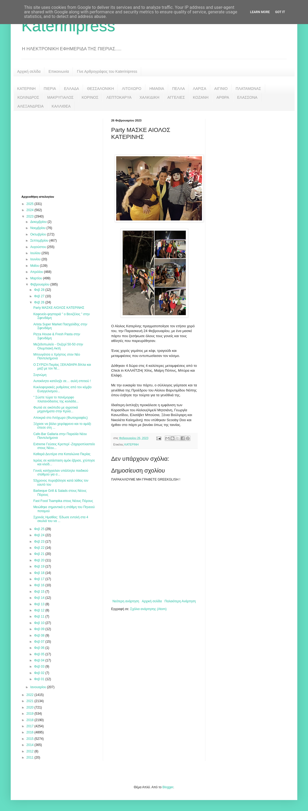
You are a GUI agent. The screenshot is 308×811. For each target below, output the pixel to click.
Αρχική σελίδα (28, 71)
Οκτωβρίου (38, 234)
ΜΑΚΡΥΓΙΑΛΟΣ (60, 97)
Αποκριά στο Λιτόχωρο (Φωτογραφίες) (60, 418)
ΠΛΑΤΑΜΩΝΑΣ (248, 88)
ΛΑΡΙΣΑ (199, 88)
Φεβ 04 (39, 660)
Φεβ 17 (39, 579)
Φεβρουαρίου (40, 284)
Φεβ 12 (39, 610)
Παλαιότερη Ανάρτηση (180, 601)
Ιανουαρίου (38, 687)
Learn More (260, 12)
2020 (31, 707)
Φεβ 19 (39, 566)
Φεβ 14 (39, 598)
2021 (31, 701)
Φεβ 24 (39, 535)
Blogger (167, 787)
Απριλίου (37, 272)
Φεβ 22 (39, 548)
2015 (31, 739)
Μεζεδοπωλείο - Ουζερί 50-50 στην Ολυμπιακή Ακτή (58, 346)
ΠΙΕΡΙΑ (50, 88)
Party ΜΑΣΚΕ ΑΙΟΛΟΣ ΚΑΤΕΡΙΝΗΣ (58, 308)
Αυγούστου (38, 247)
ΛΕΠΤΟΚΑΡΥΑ (119, 97)
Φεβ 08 (39, 635)
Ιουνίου (36, 259)
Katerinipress (68, 26)
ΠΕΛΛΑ (178, 88)
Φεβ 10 (39, 623)
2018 (31, 720)
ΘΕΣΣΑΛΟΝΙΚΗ (100, 88)
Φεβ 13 (39, 604)
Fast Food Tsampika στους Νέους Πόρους (63, 501)
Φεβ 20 (39, 560)
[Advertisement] (61, 152)
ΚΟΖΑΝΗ (200, 97)
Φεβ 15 (39, 591)
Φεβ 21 (39, 554)
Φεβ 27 (39, 296)
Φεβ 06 (39, 648)
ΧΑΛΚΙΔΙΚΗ (149, 97)
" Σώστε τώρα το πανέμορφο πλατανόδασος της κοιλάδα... (55, 399)
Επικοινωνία (58, 71)
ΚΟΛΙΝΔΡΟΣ (28, 97)
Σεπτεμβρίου (39, 240)
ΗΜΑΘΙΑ (156, 88)
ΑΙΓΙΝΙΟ (221, 88)
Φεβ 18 (39, 573)
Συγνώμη (39, 375)
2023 (31, 216)
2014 (31, 745)
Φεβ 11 (39, 616)
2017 (31, 726)
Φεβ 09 (39, 629)
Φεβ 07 (39, 642)
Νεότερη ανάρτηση (125, 601)
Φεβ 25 (39, 529)
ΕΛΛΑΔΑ (71, 88)
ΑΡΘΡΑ (222, 97)
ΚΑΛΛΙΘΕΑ (61, 106)
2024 (31, 210)
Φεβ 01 (39, 679)
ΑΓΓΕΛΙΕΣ (176, 97)
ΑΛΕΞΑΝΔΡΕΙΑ (30, 106)
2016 (31, 732)
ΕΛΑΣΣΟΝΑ (247, 97)
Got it (280, 12)
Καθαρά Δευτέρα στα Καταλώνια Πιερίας (62, 454)
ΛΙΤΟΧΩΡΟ (131, 88)
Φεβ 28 (39, 290)
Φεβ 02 (39, 673)
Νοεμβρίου (38, 228)
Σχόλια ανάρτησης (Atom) (148, 609)
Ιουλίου (36, 253)
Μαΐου (35, 266)
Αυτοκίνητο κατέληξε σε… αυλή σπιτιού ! (62, 381)
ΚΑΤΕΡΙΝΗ (26, 88)
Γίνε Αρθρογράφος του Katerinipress (107, 71)
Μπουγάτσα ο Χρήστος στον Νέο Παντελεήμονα (56, 356)
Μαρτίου (36, 278)
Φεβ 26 (39, 302)
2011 (31, 757)
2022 (31, 695)
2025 (31, 204)
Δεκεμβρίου (39, 222)
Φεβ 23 (39, 541)
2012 (31, 751)
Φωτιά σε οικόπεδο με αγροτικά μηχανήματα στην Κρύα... (55, 409)
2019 (31, 713)
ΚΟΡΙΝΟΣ (90, 97)
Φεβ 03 (39, 666)
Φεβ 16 (39, 585)
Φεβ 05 (39, 654)
